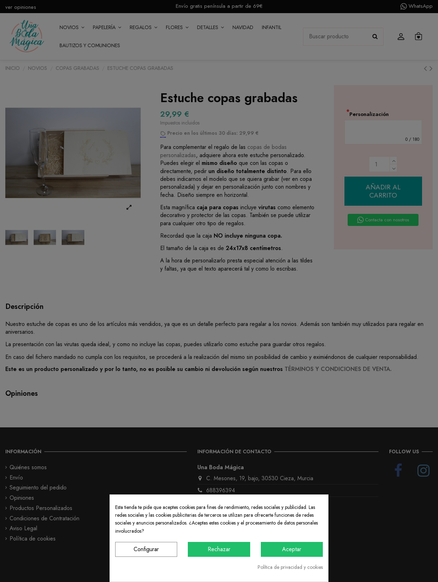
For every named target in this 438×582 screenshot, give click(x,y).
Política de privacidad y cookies (290, 567)
